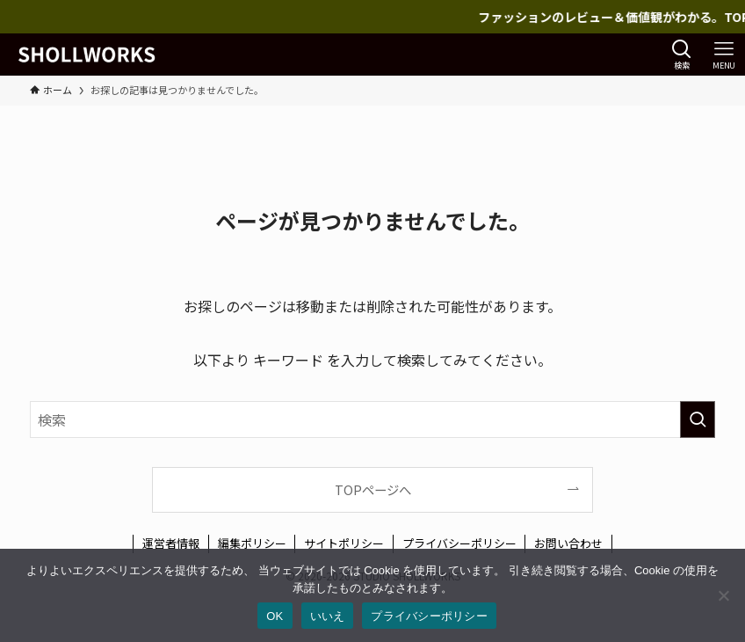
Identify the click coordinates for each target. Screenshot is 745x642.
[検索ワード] (372, 419)
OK (274, 616)
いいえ (327, 616)
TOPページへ (373, 489)
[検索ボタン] (682, 54)
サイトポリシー (344, 543)
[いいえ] (723, 595)
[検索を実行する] (697, 419)
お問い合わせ (568, 543)
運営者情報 (170, 543)
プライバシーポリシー (459, 543)
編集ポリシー (252, 543)
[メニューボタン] (724, 54)
